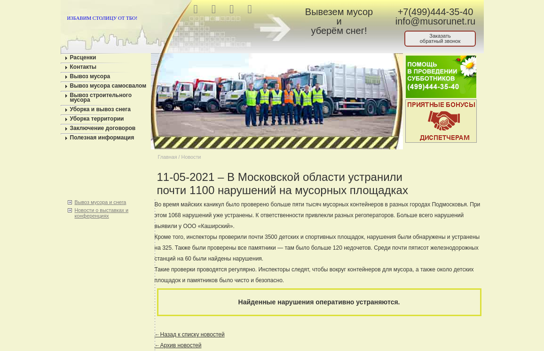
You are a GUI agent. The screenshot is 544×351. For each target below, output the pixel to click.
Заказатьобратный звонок (440, 38)
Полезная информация (102, 137)
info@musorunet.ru (435, 21)
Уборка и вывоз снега (100, 109)
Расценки (83, 57)
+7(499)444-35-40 (435, 12)
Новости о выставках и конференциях (102, 213)
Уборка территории (97, 118)
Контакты (83, 67)
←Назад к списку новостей (190, 334)
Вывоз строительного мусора (101, 97)
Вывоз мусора (90, 76)
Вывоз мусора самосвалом (108, 85)
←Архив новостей (178, 345)
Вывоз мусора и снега (100, 202)
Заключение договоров (103, 128)
